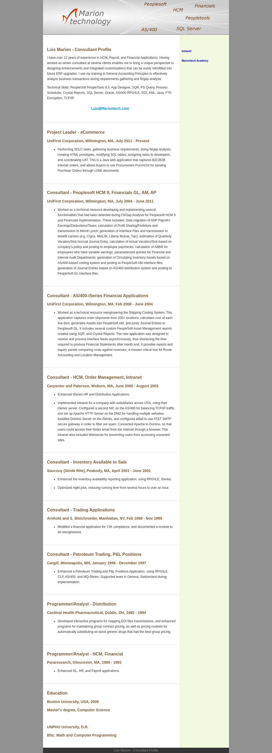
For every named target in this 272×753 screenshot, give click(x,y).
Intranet (187, 51)
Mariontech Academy (195, 60)
